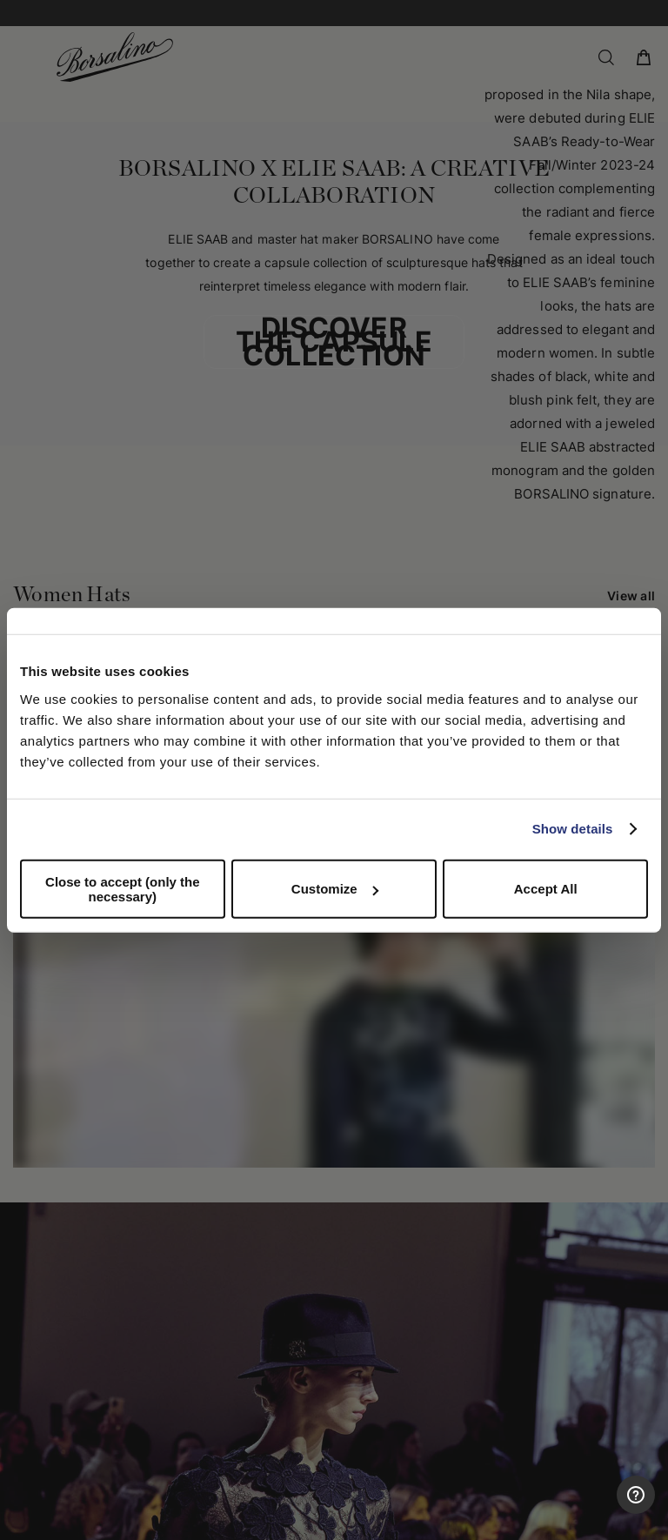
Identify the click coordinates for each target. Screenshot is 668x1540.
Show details (572, 828)
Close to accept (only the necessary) (122, 888)
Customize (334, 888)
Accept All (546, 888)
